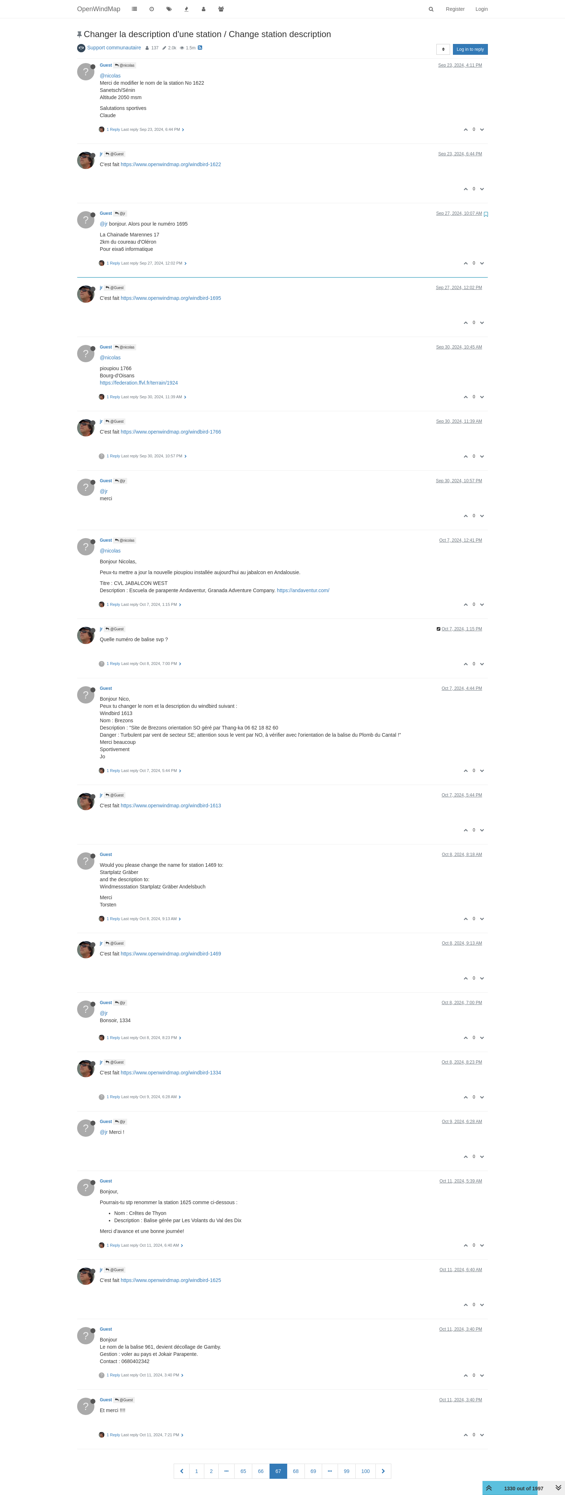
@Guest (115, 154)
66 (261, 1471)
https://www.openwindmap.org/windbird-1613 (171, 805)
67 (278, 1471)
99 (347, 1471)
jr (101, 153)
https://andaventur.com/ (303, 590)
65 (243, 1471)
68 (296, 1471)
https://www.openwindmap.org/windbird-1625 (171, 1280)
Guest (106, 65)
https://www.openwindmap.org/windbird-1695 (171, 298)
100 (365, 1471)
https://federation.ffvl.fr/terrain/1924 (139, 383)
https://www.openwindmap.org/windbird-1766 (171, 432)
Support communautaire (114, 47)
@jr (120, 214)
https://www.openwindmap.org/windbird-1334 (171, 1072)
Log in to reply (470, 49)
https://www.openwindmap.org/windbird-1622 (171, 164)
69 (313, 1471)
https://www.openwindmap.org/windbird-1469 (171, 954)
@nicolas (124, 65)
